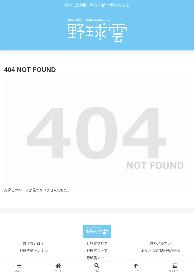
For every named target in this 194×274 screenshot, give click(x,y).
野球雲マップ (97, 258)
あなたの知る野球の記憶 (160, 251)
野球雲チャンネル (33, 251)
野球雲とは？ (33, 243)
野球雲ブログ (97, 243)
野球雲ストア (97, 251)
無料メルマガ (160, 243)
